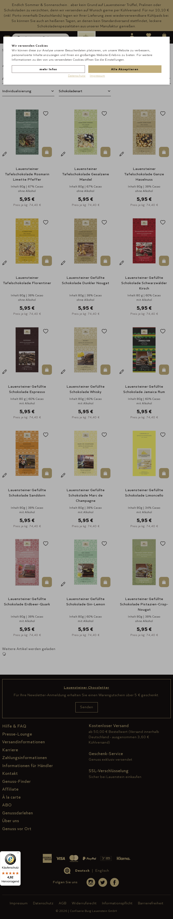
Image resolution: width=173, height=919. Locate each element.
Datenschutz (77, 75)
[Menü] (18, 854)
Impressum (97, 75)
